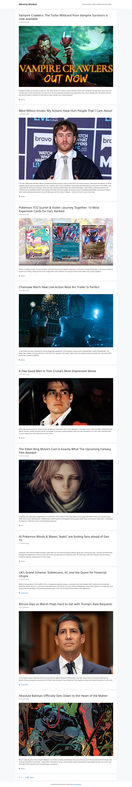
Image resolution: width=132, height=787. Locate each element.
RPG (22, 525)
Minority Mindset (28, 4)
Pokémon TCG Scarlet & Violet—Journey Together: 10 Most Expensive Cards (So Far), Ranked (59, 209)
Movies (23, 196)
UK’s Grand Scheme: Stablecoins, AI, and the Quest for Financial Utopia (62, 574)
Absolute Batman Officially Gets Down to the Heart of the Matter (63, 696)
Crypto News (24, 593)
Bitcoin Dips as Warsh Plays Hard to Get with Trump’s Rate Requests (65, 604)
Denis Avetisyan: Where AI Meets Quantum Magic (96, 4)
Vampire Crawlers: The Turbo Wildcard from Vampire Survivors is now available (63, 17)
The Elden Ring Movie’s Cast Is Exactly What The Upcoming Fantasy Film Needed (65, 451)
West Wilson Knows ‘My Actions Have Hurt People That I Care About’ (65, 111)
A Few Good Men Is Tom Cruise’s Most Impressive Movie (57, 371)
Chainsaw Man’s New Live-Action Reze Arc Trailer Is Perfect (59, 287)
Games (23, 99)
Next (32, 777)
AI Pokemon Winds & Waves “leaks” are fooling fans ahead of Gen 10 (64, 538)
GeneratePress (77, 784)
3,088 (27, 777)
